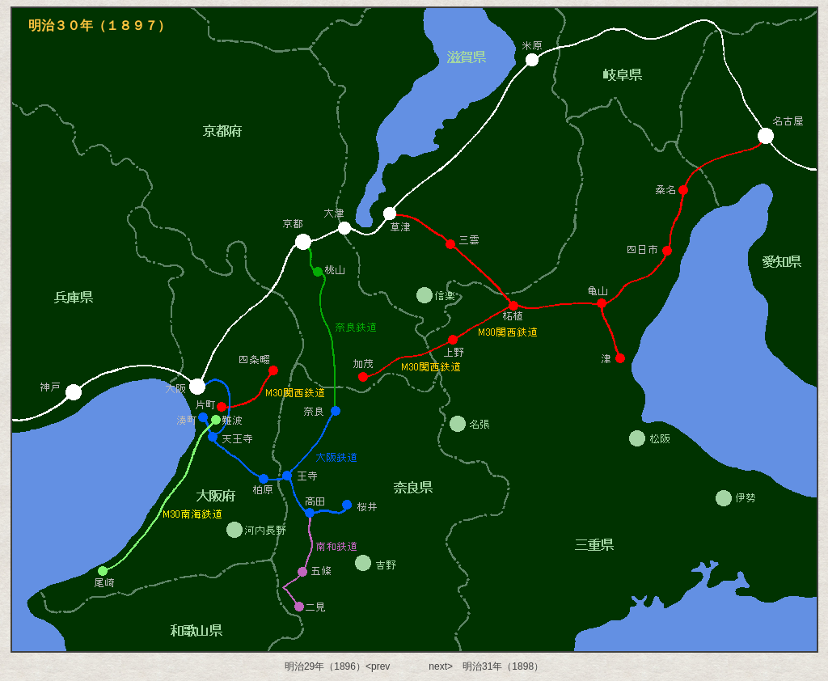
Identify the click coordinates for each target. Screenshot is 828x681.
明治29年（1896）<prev (337, 666)
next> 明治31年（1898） (486, 666)
